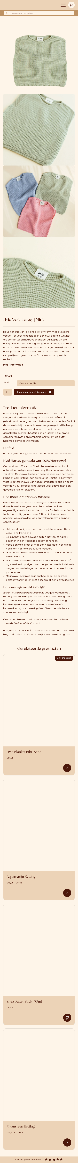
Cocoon (34, 623)
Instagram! (63, 634)
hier (31, 634)
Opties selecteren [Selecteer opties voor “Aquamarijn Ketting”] (67, 893)
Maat (6, 382)
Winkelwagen (71, 5)
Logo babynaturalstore (27, 5)
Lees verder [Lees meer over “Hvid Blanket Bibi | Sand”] (67, 768)
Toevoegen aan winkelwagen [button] (67, 1018)
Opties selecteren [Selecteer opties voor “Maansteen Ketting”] (67, 1142)
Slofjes (18, 623)
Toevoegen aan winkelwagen (32, 392)
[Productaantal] (7, 392)
